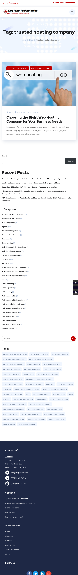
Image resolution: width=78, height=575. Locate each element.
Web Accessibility (9, 296)
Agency (5, 227)
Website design (8, 329)
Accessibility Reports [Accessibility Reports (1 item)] (60, 355)
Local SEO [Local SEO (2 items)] (50, 385)
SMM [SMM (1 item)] (71, 395)
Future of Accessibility (11, 255)
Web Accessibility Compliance (13, 300)
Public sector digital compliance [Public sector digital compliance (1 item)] (55, 390)
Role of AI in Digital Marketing (13, 276)
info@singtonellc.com (19, 473)
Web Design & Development (13, 308)
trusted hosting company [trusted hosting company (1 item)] (23, 400)
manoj (10, 112)
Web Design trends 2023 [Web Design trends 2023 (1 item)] (31, 415)
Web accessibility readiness (13, 304)
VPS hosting (7, 292)
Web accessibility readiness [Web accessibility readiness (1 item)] (40, 405)
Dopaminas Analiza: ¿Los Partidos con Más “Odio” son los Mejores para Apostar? (34, 179)
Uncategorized (8, 288)
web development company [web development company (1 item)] (13, 420)
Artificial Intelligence (10, 231)
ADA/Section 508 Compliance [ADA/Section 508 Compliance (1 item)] (40, 360)
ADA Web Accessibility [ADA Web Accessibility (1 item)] (11, 370)
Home (23, 40)
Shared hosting (8, 284)
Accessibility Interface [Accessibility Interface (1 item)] (39, 355)
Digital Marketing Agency (12, 251)
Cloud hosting (7, 243)
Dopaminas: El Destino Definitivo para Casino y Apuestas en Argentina (29, 187)
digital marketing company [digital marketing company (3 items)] (48, 375)
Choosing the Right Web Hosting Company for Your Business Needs (35, 120)
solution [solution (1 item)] (6, 400)
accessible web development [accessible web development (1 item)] (14, 360)
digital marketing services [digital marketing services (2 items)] (12, 380)
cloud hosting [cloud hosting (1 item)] (29, 375)
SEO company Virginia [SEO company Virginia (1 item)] (41, 395)
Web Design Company (10, 312)
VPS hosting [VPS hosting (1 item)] (41, 400)
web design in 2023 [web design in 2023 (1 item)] (54, 410)
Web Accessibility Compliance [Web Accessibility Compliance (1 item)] (14, 405)
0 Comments (34, 112)
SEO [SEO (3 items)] (27, 395)
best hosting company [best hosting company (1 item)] (52, 370)
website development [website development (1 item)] (27, 425)
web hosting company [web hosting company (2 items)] (36, 420)
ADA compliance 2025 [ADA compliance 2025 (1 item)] (52, 365)
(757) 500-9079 (18, 484)
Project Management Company (14, 268)
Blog (31, 40)
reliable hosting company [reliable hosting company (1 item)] (12, 395)
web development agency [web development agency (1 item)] (54, 415)
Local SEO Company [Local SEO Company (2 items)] (65, 385)
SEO (3, 280)
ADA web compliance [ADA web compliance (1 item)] (32, 370)
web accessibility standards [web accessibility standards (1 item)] (13, 410)
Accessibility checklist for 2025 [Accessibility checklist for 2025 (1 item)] (15, 355)
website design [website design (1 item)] (9, 425)
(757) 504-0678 (18, 478)
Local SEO (6, 260)
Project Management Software (14, 272)
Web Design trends (9, 317)
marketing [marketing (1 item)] (7, 390)
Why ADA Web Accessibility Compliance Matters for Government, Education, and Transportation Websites (34, 192)
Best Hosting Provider (18, 68)
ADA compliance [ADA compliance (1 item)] (33, 365)
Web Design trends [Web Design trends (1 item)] (10, 415)
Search (4, 156)
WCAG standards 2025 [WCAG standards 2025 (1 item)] (59, 400)
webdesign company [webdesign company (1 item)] (35, 410)
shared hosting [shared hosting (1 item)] (59, 395)
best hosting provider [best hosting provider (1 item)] (11, 375)
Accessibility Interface (11, 219)
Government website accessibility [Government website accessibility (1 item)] (39, 380)
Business (5, 239)
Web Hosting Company (41, 68)
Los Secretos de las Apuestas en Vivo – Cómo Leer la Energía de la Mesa (31, 183)
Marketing (6, 264)
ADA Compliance (8, 223)
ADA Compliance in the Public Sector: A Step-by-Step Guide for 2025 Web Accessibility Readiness (37, 199)
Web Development (9, 321)
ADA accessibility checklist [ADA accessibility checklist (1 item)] (13, 365)
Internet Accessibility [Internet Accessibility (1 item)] (34, 385)
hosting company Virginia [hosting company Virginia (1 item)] (12, 385)
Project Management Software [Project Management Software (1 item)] (27, 390)
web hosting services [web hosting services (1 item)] (56, 420)
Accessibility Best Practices (13, 215)
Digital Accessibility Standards (14, 247)
